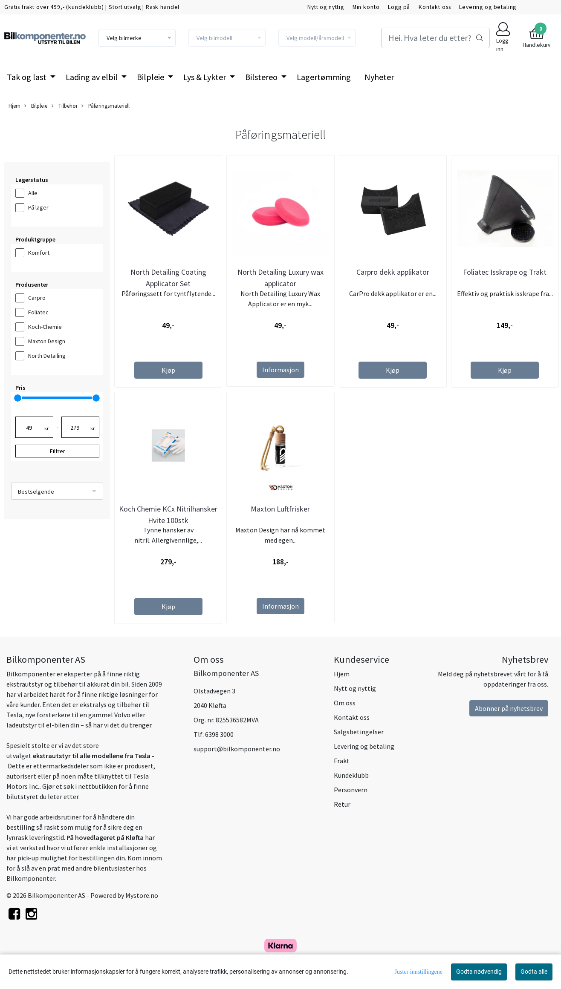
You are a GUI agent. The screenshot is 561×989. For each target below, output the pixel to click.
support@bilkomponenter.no (237, 749)
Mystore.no (141, 895)
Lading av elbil (92, 77)
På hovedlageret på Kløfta (105, 837)
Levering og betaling (487, 7)
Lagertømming (324, 77)
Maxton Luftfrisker (280, 509)
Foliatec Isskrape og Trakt (505, 272)
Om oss (345, 703)
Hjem (14, 105)
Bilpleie (151, 77)
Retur (342, 804)
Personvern (350, 789)
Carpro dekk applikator (392, 272)
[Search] (435, 38)
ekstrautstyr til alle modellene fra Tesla (91, 755)
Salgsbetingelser (359, 731)
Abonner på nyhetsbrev (509, 708)
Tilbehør (65, 105)
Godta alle (534, 971)
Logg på (399, 7)
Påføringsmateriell (105, 105)
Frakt (342, 760)
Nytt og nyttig (325, 7)
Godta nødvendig (479, 971)
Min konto (366, 7)
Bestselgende (36, 491)
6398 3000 (219, 734)
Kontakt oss (435, 7)
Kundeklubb (351, 775)
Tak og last (27, 77)
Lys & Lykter (205, 77)
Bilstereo (262, 77)
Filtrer (57, 451)
